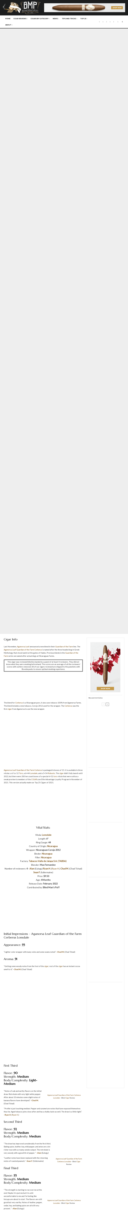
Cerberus (38, 650)
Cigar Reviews (19, 19)
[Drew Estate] (43, 721)
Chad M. (64, 868)
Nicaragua (52, 846)
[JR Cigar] (105, 873)
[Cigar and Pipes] (105, 978)
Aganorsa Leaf (23, 646)
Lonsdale (34, 773)
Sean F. (36, 872)
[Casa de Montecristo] (105, 1084)
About (8, 25)
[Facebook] (99, 22)
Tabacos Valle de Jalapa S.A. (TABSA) (47, 861)
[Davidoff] (84, 5)
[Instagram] (106, 22)
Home (7, 19)
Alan (32, 868)
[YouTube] (110, 22)
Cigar (67, 1098)
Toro (21, 773)
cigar (10, 709)
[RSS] (113, 22)
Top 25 (83, 19)
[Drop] (105, 819)
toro (55, 776)
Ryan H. (47, 868)
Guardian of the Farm (64, 646)
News (55, 19)
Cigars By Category (39, 19)
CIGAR (34, 779)
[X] (103, 22)
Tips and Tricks (69, 19)
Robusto (51, 773)
